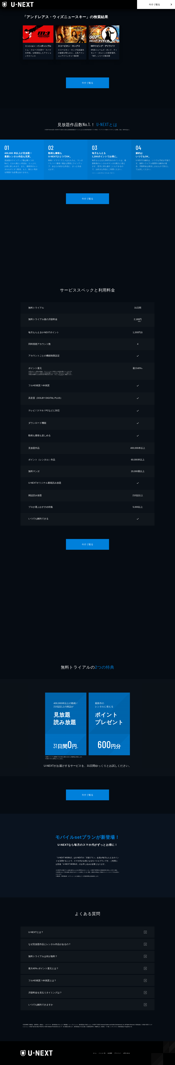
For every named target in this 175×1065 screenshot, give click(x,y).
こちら (61, 374)
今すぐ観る (154, 4)
